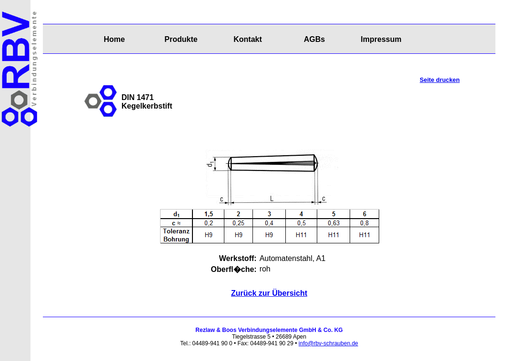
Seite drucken (440, 79)
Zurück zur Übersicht (269, 293)
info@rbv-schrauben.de (328, 343)
